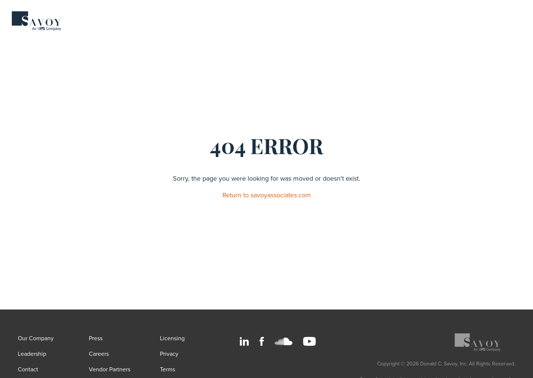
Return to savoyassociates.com (266, 195)
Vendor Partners (109, 369)
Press (96, 338)
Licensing (172, 338)
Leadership (32, 354)
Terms (167, 369)
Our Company (36, 338)
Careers (99, 354)
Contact (28, 369)
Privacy (169, 354)
